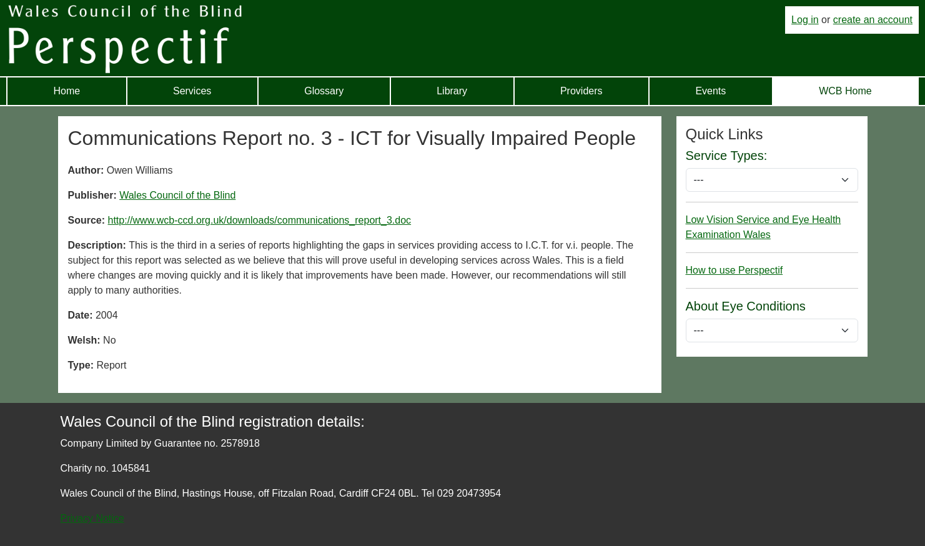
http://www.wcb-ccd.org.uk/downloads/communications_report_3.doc (260, 220)
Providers (581, 91)
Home (66, 91)
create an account (873, 19)
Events (710, 91)
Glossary (324, 91)
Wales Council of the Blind (177, 195)
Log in (805, 19)
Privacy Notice (92, 518)
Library (452, 91)
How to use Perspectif (734, 270)
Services (192, 91)
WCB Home (845, 91)
